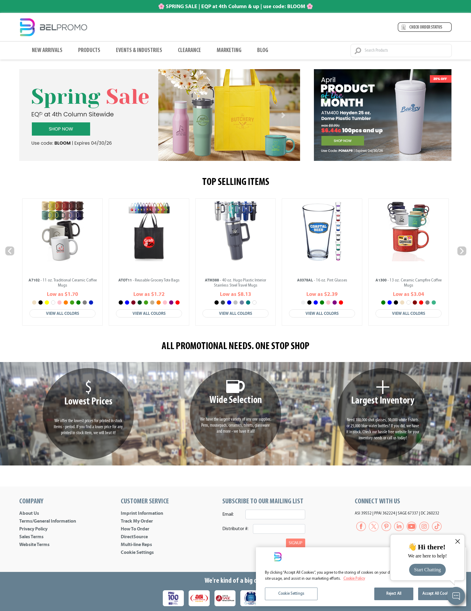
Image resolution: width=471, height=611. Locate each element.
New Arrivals (47, 51)
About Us (29, 513)
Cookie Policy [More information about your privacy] (354, 579)
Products (89, 51)
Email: (228, 514)
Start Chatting (427, 569)
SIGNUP (295, 543)
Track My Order (137, 521)
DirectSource (134, 536)
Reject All (393, 594)
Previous (9, 251)
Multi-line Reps (136, 544)
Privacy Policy (33, 529)
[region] (361, 576)
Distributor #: (235, 529)
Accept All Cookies (437, 594)
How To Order (135, 529)
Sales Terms (31, 536)
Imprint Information (142, 513)
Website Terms (34, 544)
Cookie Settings (137, 552)
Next (461, 251)
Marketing (229, 51)
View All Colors (62, 313)
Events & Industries (139, 51)
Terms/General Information (47, 521)
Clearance (189, 51)
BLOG (262, 51)
